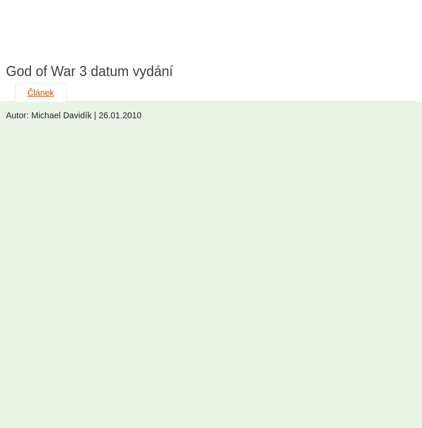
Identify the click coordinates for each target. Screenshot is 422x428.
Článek (40, 92)
